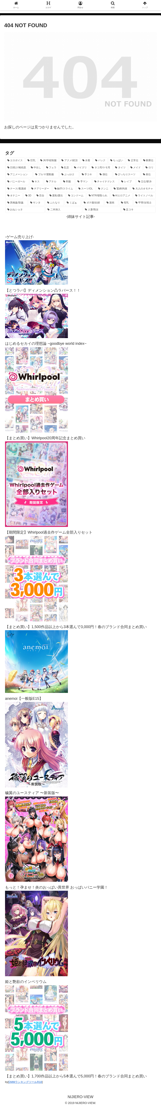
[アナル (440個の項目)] (52, 182)
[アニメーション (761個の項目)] (18, 174)
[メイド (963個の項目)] (136, 168)
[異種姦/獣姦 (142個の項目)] (16, 203)
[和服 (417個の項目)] (68, 182)
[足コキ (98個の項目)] (138, 210)
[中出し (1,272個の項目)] (36, 168)
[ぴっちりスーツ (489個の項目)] (126, 174)
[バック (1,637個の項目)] (100, 160)
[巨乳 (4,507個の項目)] (31, 160)
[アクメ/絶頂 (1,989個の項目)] (70, 160)
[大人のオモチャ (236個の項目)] (143, 189)
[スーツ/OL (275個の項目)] (86, 189)
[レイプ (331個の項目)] (127, 182)
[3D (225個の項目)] (28, 196)
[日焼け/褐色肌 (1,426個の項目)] (16, 168)
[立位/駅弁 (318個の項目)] (146, 182)
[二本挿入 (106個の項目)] (63, 210)
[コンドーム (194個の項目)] (76, 196)
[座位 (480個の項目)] (148, 174)
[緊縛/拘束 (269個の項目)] (121, 189)
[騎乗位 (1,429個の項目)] (148, 160)
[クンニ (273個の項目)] (103, 189)
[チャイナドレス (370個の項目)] (105, 182)
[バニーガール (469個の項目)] (17, 182)
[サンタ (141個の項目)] (36, 203)
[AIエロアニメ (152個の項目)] (122, 196)
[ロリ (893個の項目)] (150, 168)
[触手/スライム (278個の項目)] (64, 189)
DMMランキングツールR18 (25, 1081)
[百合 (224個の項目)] (41, 196)
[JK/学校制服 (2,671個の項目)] (48, 160)
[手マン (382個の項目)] (83, 182)
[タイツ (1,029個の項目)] (120, 168)
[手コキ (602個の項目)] (88, 174)
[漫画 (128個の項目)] (111, 203)
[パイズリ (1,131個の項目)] (80, 168)
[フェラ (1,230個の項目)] (51, 168)
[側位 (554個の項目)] (105, 174)
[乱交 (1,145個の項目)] (65, 168)
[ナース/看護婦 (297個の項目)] (17, 189)
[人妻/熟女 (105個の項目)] (102, 210)
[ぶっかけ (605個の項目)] (69, 174)
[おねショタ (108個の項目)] (25, 210)
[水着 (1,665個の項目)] (86, 160)
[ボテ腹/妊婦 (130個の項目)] (93, 203)
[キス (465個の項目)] (37, 182)
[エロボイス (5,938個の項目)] (15, 160)
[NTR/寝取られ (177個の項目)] (98, 196)
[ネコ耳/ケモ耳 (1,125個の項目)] (101, 168)
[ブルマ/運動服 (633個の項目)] (46, 174)
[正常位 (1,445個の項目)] (133, 160)
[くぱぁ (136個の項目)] (73, 203)
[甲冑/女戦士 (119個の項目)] (145, 203)
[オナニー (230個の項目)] (14, 196)
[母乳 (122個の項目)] (126, 203)
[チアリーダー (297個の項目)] (40, 189)
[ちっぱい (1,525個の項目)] (116, 160)
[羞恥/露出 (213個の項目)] (56, 196)
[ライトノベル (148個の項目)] (144, 196)
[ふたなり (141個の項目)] (54, 203)
